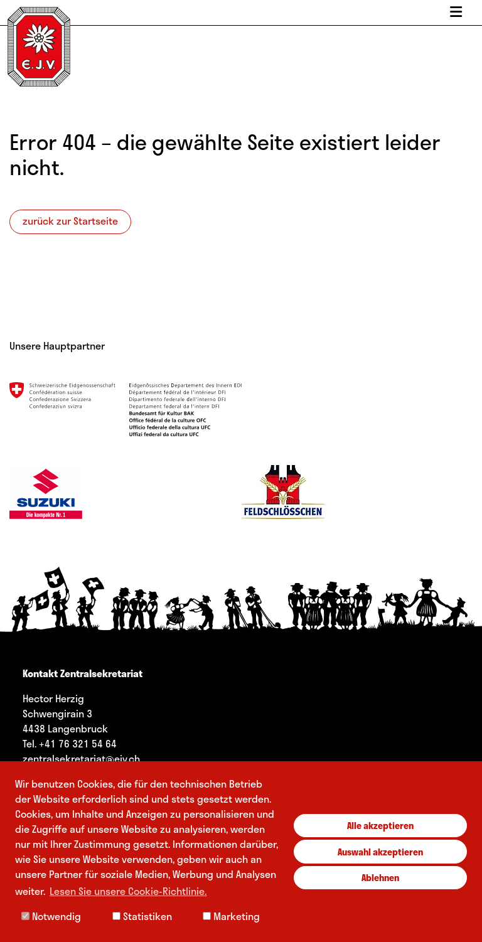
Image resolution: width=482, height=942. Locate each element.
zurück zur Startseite (70, 220)
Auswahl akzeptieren (380, 852)
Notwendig (51, 916)
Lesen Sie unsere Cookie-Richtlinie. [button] (128, 891)
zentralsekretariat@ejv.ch (81, 758)
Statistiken (142, 916)
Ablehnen (380, 877)
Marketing (231, 916)
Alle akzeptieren (380, 825)
